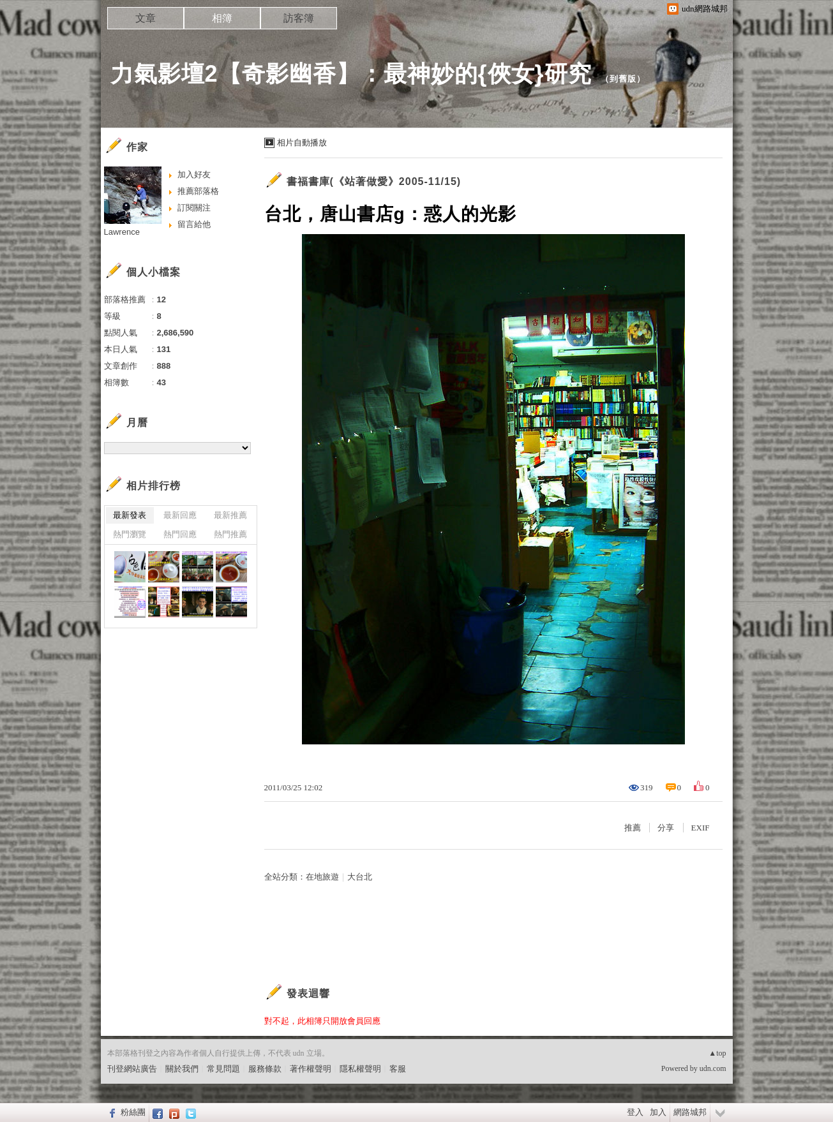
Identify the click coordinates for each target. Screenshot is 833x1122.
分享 (665, 827)
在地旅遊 (322, 877)
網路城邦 (690, 1112)
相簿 (222, 18)
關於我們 (182, 1069)
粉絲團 (133, 1112)
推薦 (632, 827)
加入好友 (194, 174)
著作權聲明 (310, 1069)
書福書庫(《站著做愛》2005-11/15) (374, 181)
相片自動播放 (302, 142)
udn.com (713, 1068)
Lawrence (122, 232)
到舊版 (623, 79)
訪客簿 (298, 18)
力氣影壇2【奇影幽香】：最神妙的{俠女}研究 (351, 74)
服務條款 (264, 1069)
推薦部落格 (198, 191)
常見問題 (223, 1069)
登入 (635, 1112)
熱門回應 (180, 534)
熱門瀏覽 (129, 534)
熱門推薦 (230, 534)
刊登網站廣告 (132, 1069)
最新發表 (129, 515)
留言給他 (194, 224)
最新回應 (180, 515)
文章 (145, 18)
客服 (397, 1069)
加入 (658, 1112)
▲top (717, 1053)
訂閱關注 (194, 207)
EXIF (700, 827)
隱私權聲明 (360, 1069)
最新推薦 (230, 515)
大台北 (359, 877)
